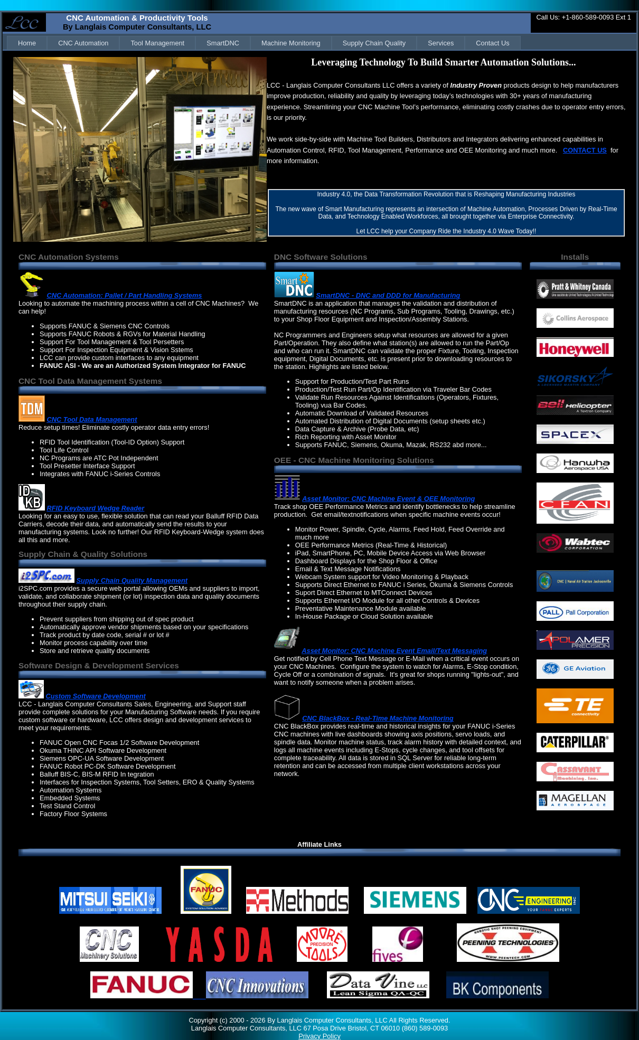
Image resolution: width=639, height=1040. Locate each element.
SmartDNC (222, 43)
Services (441, 43)
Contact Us (492, 43)
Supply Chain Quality (374, 43)
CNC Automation (83, 43)
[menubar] (264, 43)
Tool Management (157, 43)
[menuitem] (27, 43)
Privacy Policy (319, 1036)
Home (27, 43)
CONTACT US (585, 150)
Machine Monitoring (291, 43)
